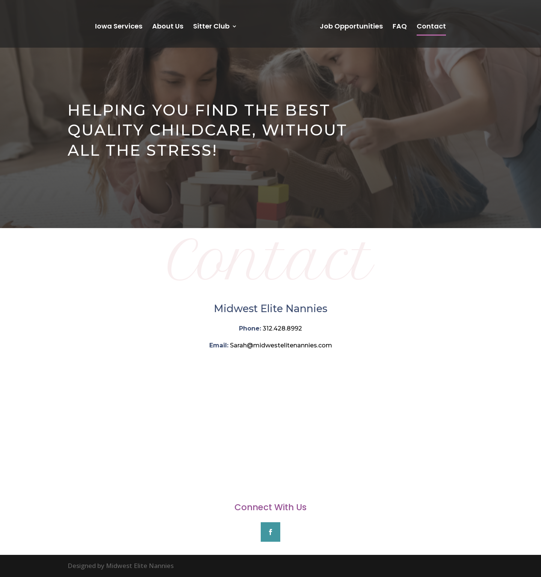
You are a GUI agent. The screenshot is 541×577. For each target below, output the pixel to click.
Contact (431, 27)
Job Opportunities (351, 27)
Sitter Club (211, 27)
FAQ (400, 27)
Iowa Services (118, 27)
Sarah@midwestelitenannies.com (281, 345)
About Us (167, 27)
